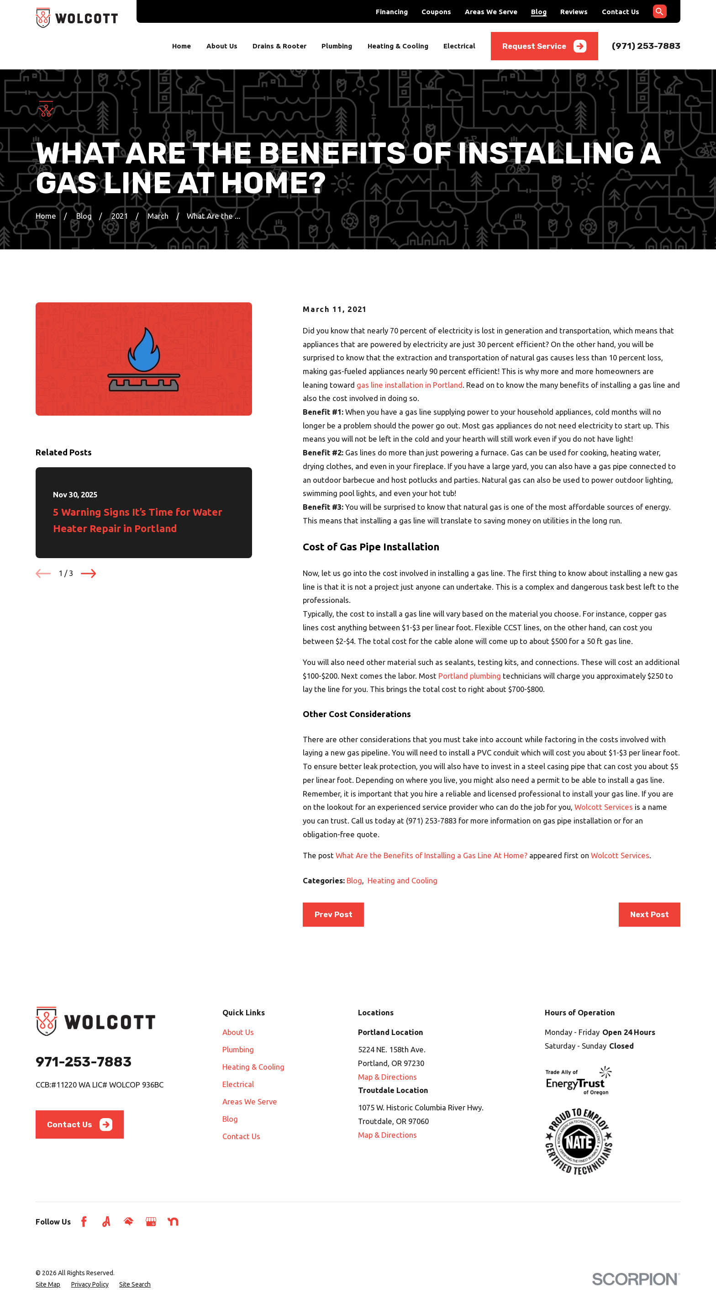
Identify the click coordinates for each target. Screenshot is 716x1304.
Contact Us (620, 12)
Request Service (544, 46)
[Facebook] (84, 1221)
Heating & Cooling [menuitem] (398, 46)
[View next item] (88, 573)
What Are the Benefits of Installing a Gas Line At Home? (431, 855)
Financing (392, 12)
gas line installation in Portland (410, 384)
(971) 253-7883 (646, 46)
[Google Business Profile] (151, 1221)
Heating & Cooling (253, 1066)
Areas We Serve (491, 12)
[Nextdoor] (173, 1221)
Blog (539, 12)
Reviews (574, 12)
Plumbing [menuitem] (336, 46)
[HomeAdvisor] (128, 1221)
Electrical (238, 1084)
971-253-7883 (84, 1062)
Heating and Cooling (402, 880)
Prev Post (334, 914)
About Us (238, 1032)
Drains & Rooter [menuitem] (279, 46)
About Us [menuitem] (221, 46)
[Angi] (106, 1221)
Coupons (436, 12)
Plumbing (238, 1049)
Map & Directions (387, 1076)
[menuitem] (48, 1284)
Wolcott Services (603, 806)
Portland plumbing (469, 675)
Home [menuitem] (181, 46)
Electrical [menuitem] (459, 46)
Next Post (649, 914)
